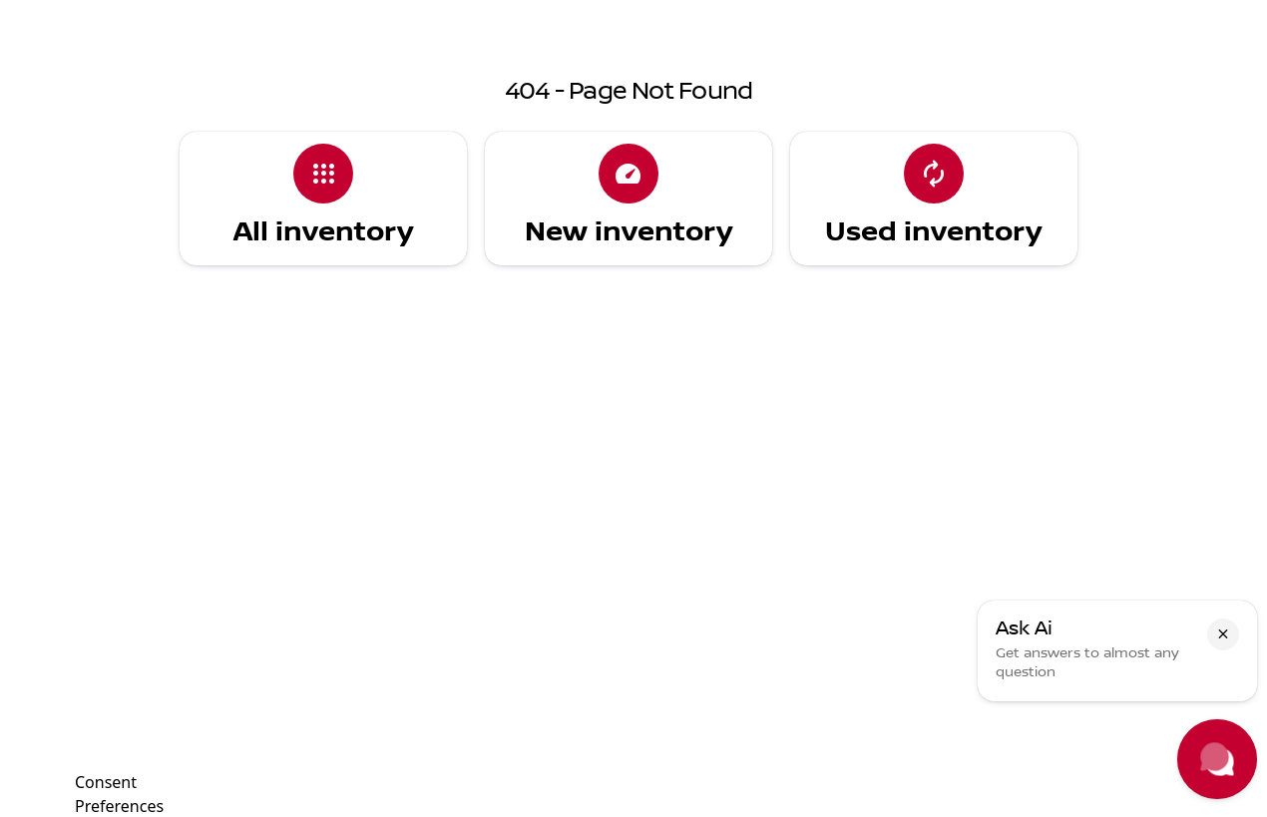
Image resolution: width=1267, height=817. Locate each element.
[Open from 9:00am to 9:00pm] (958, 16)
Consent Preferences (119, 791)
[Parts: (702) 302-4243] (640, 16)
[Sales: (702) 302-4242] (774, 16)
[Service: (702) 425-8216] (500, 16)
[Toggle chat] (1217, 759)
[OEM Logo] (54, 67)
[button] (1223, 634)
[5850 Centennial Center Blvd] (1155, 16)
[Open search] (1015, 67)
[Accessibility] (55, 16)
